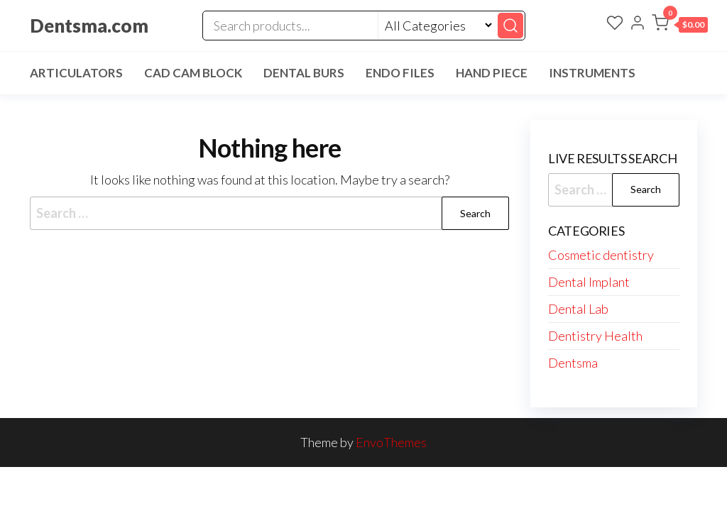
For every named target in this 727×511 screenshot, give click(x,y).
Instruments (592, 72)
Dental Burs (303, 72)
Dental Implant (589, 282)
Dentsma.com (89, 25)
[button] (680, 25)
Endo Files (400, 72)
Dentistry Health (595, 336)
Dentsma (573, 362)
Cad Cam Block (193, 72)
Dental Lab (578, 309)
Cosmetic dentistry (601, 255)
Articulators (76, 72)
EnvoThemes (391, 442)
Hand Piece (492, 72)
